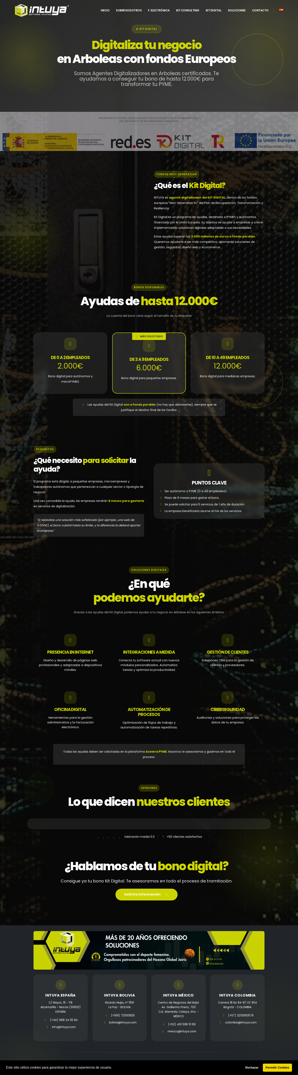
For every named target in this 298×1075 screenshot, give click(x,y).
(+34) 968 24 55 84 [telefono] (64, 1020)
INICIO (105, 10)
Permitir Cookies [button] (277, 1067)
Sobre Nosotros (129, 10)
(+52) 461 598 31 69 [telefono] (182, 1025)
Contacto (260, 10)
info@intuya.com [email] (64, 1027)
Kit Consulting (187, 10)
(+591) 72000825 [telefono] (123, 1015)
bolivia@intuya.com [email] (123, 1022)
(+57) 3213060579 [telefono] (241, 1015)
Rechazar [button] (251, 1067)
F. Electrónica (159, 10)
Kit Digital (214, 10)
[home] (42, 10)
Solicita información (146, 894)
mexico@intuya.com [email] (182, 1032)
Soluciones (237, 10)
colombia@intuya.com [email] (241, 1022)
